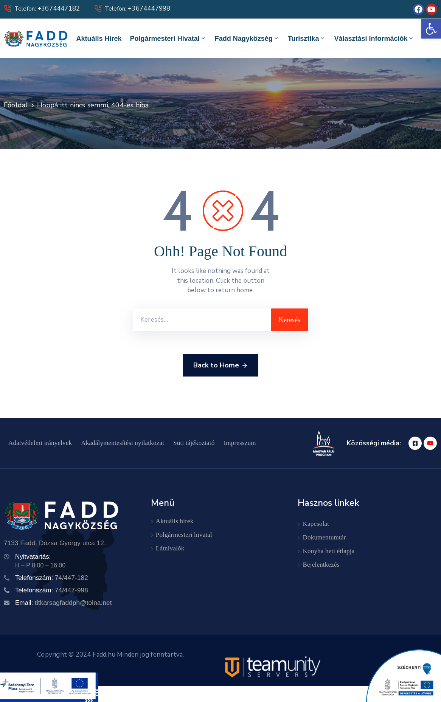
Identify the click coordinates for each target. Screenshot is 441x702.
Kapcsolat (316, 523)
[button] (431, 29)
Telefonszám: (51, 577)
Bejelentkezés (321, 564)
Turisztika (307, 38)
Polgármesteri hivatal (168, 38)
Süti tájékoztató (193, 442)
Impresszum (240, 442)
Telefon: (47, 8)
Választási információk (374, 38)
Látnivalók (170, 548)
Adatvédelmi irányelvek (40, 442)
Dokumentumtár (324, 537)
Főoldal (16, 105)
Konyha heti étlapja (329, 551)
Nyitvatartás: (33, 556)
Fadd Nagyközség (247, 38)
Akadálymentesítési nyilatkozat (122, 442)
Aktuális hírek (99, 38)
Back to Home (220, 365)
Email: (63, 602)
